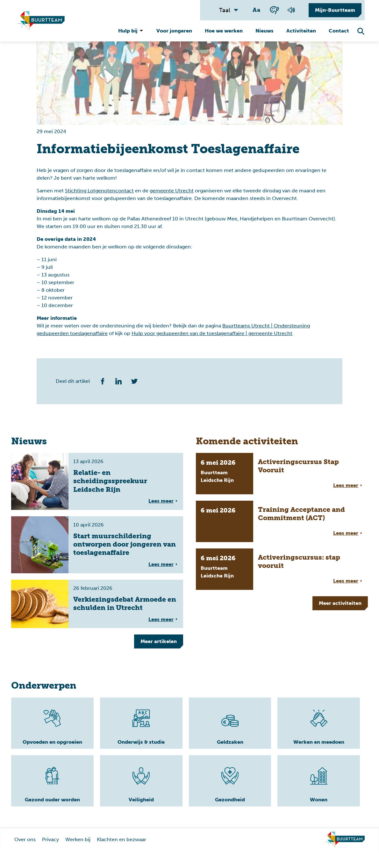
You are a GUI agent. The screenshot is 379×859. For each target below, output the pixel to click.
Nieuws (264, 31)
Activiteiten (301, 31)
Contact (339, 31)
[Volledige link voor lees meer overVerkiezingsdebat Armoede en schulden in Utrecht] (97, 604)
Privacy (50, 846)
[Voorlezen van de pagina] (291, 10)
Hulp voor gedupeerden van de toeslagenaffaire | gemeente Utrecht (212, 333)
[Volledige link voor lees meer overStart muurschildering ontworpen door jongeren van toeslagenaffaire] (97, 544)
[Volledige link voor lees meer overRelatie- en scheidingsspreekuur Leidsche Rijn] (97, 481)
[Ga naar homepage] (345, 846)
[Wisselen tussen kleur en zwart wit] (274, 10)
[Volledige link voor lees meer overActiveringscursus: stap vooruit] (282, 569)
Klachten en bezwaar (121, 846)
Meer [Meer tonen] (158, 641)
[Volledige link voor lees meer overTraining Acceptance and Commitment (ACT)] (282, 521)
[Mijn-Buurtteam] (333, 10)
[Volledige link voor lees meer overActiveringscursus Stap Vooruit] (282, 474)
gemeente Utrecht (172, 191)
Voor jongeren (174, 31)
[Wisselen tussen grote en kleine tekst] (257, 10)
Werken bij (77, 846)
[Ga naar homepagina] (41, 20)
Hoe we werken (224, 31)
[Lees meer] (38, 726)
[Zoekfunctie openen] (361, 31)
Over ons (25, 846)
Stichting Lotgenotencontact (99, 191)
